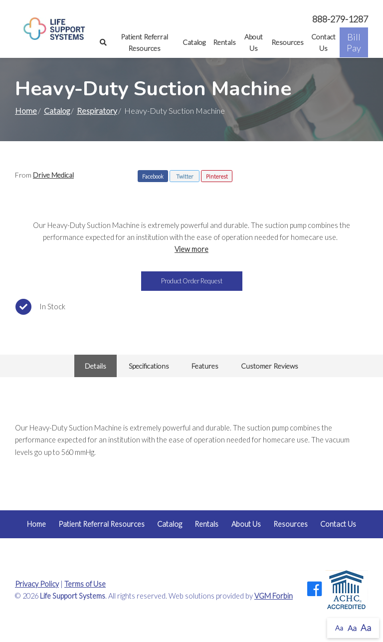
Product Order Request (191, 281)
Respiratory (97, 110)
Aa (339, 628)
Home (26, 110)
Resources (287, 42)
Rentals (224, 42)
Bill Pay (354, 42)
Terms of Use (85, 584)
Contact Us (323, 42)
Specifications (149, 366)
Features (205, 366)
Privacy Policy (37, 584)
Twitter (184, 176)
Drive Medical (53, 175)
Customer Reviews (269, 366)
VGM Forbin (273, 596)
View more (191, 249)
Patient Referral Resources (144, 42)
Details (95, 366)
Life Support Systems (72, 596)
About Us (253, 42)
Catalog (194, 42)
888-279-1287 (340, 18)
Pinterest (217, 176)
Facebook (153, 176)
